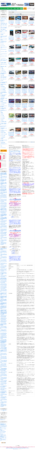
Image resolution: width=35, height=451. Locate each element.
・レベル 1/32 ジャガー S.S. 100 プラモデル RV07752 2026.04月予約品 (3, 334)
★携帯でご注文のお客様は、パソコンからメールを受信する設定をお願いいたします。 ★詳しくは (17, 448)
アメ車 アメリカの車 (14, 10)
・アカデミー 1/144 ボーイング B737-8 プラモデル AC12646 (3, 240)
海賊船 (2, 112)
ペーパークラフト (3, 58)
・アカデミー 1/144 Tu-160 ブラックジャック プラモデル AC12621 (3, 224)
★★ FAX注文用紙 (3, 431)
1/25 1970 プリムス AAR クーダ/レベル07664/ (31, 133)
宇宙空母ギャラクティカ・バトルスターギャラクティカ (3, 42)
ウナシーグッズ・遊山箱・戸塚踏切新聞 (3, 82)
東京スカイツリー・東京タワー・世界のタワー (3, 60)
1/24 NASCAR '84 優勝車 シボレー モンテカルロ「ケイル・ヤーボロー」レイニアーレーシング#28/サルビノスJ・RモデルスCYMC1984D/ (31, 91)
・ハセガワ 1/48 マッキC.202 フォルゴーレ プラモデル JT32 (3, 264)
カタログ (2, 80)
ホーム (9, 10)
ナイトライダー (3, 45)
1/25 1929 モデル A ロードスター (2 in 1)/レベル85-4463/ (24, 76)
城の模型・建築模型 (3, 62)
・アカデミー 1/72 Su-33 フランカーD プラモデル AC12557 (3, 235)
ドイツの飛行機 (3, 89)
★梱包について (2, 430)
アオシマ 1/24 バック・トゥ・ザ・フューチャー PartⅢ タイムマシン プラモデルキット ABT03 (11, 22)
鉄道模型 (2, 34)
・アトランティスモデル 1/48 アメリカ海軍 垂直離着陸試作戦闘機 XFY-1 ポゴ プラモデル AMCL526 (3, 174)
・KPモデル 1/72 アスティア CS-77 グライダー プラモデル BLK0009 (3, 316)
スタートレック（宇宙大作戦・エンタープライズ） (3, 37)
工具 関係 (2, 75)
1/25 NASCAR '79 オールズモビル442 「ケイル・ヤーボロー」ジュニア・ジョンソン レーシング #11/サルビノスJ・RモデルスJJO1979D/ (24, 91)
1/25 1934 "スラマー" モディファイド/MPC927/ (31, 50)
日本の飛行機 (2, 86)
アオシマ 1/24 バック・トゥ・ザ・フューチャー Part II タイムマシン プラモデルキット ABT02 (18, 22)
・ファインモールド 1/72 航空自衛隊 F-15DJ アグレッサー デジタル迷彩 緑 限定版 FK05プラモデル (3, 307)
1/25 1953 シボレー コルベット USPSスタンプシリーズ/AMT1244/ (31, 36)
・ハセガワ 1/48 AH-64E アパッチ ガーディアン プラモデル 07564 (3, 221)
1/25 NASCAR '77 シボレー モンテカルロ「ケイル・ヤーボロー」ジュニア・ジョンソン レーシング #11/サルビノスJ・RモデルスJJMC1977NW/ (18, 91)
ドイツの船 (2, 115)
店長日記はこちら (2, 419)
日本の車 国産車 (3, 132)
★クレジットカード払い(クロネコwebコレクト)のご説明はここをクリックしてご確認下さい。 (15, 151)
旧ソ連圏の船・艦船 (3, 121)
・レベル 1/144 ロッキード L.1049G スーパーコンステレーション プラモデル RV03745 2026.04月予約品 (3, 337)
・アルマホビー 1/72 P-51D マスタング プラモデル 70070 (3, 395)
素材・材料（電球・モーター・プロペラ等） (3, 77)
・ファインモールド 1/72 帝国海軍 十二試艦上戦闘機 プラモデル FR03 (3, 209)
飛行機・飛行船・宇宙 (4, 23)
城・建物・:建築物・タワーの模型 (3, 108)
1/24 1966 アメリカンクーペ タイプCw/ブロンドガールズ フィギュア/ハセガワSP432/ (24, 133)
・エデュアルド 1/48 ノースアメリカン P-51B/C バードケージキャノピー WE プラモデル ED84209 (3, 358)
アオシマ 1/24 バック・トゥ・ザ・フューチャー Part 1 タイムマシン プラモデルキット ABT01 (18, 36)
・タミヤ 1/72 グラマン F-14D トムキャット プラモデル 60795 (3, 389)
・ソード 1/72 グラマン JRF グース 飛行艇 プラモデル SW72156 (3, 386)
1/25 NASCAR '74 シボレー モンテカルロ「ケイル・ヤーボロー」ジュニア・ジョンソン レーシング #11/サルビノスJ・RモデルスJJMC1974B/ (11, 91)
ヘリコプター (2, 104)
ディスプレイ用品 (3, 71)
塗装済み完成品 (3, 142)
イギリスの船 (2, 118)
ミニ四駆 (2, 68)
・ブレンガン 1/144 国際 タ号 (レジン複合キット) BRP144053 (3, 193)
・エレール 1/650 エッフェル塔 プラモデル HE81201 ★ (3, 177)
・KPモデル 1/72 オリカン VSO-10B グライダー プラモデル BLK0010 (3, 319)
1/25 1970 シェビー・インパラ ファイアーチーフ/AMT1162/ (18, 133)
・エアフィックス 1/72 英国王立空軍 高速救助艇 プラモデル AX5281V (3, 279)
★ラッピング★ (2, 432)
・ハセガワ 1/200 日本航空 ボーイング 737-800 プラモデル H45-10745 (3, 233)
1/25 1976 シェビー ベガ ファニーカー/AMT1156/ (11, 119)
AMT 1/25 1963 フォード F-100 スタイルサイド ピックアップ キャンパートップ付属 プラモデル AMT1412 (24, 36)
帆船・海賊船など (3, 29)
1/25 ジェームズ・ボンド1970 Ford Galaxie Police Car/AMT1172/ (24, 63)
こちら (17, 448)
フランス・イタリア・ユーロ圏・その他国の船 (3, 124)
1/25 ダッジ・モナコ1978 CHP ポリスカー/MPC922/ (18, 119)
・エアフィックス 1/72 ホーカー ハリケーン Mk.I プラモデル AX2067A (3, 203)
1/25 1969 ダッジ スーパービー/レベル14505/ (18, 61)
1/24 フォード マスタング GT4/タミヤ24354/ (11, 76)
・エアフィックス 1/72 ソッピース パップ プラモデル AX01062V (3, 276)
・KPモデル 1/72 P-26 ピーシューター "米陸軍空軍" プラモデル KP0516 (3, 348)
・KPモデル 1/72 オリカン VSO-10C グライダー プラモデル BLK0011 (3, 321)
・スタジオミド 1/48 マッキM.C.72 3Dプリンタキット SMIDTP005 (3, 397)
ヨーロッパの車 (3, 135)
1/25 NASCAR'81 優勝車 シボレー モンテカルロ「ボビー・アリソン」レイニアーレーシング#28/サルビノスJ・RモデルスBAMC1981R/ (24, 105)
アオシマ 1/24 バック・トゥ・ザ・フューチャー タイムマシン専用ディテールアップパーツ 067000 (11, 38)
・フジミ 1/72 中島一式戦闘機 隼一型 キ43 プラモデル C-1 (3, 249)
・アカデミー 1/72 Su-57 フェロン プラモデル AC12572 (3, 238)
